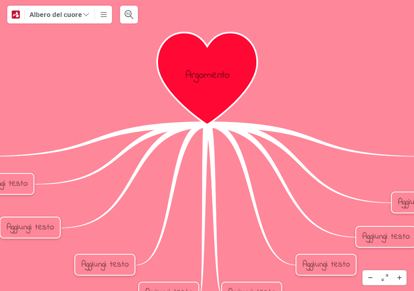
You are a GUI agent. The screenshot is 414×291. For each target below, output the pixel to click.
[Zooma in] (399, 277)
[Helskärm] (384, 277)
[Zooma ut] (370, 277)
